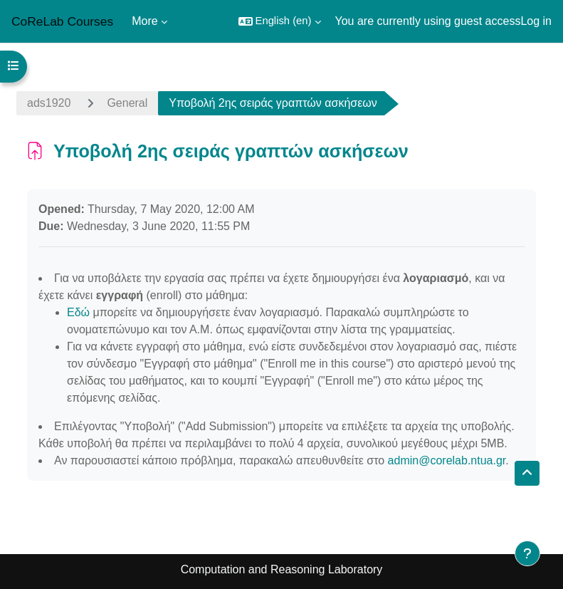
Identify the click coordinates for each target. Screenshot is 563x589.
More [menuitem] (144, 21)
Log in (536, 21)
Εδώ (78, 312)
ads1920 (48, 103)
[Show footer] (527, 553)
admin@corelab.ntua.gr (447, 460)
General (127, 103)
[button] (280, 21)
